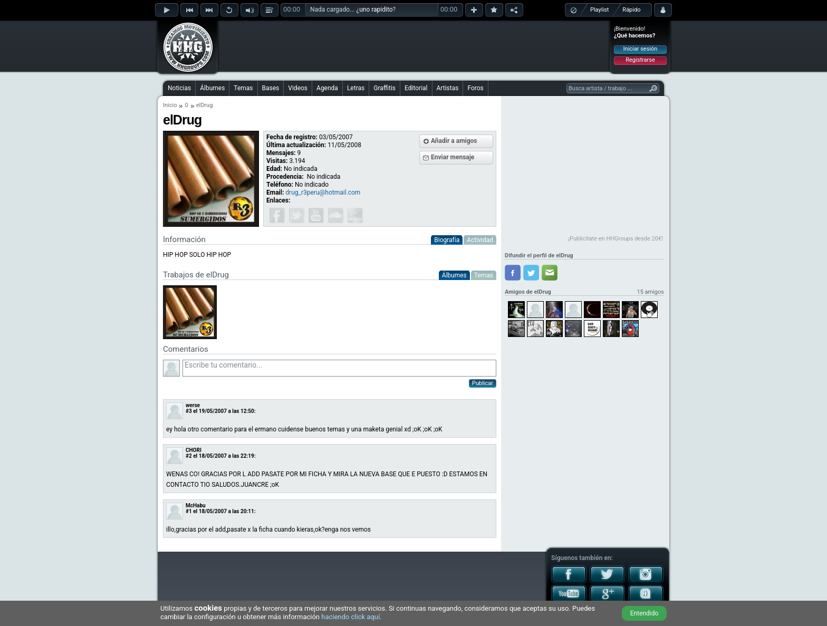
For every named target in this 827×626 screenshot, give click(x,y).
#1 (189, 511)
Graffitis (384, 88)
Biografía (446, 240)
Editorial (416, 88)
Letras (355, 88)
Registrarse (640, 59)
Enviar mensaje (452, 157)
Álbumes (212, 88)
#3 (189, 411)
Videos (297, 88)
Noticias (179, 88)
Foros (475, 88)
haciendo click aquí (350, 617)
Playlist (599, 9)
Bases (271, 88)
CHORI (193, 450)
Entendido (644, 613)
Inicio (170, 105)
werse (193, 405)
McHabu (196, 505)
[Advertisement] (414, 46)
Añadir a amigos (454, 141)
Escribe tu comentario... (339, 368)
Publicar (482, 383)
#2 (189, 456)
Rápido (631, 9)
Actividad (480, 240)
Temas (243, 88)
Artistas (448, 88)
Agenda (327, 88)
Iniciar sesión (640, 48)
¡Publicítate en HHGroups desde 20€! (615, 238)
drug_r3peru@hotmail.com (322, 192)
